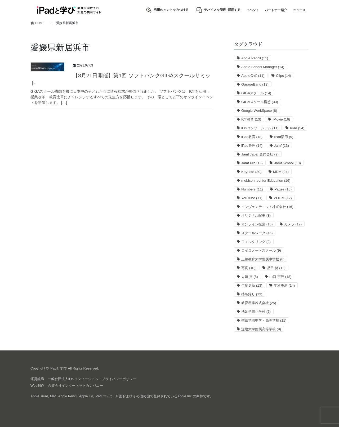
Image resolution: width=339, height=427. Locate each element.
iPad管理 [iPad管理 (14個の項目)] (251, 146)
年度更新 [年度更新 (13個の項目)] (251, 285)
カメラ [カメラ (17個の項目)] (293, 224)
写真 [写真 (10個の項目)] (248, 268)
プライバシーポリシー (119, 379)
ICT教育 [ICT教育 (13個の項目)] (251, 119)
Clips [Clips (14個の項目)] (283, 76)
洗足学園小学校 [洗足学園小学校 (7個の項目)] (256, 312)
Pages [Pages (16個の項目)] (283, 189)
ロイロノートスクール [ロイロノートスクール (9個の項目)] (261, 250)
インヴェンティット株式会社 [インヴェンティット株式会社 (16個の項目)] (267, 207)
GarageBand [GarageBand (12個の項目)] (255, 84)
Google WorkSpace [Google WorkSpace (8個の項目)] (259, 111)
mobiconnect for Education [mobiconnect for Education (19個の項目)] (265, 181)
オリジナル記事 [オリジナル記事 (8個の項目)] (256, 215)
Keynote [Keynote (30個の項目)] (251, 172)
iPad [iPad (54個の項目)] (297, 128)
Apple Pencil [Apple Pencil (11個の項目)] (254, 58)
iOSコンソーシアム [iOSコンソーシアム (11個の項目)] (260, 128)
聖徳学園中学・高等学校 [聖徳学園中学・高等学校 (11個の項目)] (263, 320)
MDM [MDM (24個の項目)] (281, 172)
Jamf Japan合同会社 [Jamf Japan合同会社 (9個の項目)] (260, 154)
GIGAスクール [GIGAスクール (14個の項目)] (256, 93)
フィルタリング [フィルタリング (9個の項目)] (256, 242)
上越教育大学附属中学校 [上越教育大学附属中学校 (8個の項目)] (262, 259)
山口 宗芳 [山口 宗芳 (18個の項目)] (280, 277)
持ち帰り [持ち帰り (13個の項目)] (251, 294)
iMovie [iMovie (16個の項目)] (281, 119)
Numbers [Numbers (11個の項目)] (252, 189)
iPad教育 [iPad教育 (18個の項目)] (251, 137)
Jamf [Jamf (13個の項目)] (281, 146)
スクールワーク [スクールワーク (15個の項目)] (257, 233)
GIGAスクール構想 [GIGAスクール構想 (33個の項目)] (259, 102)
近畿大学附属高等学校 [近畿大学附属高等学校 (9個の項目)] (261, 329)
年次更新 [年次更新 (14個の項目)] (284, 285)
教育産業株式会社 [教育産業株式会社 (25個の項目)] (258, 303)
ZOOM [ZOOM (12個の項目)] (283, 198)
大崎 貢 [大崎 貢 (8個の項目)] (249, 277)
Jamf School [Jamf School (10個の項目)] (287, 163)
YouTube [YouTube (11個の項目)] (251, 198)
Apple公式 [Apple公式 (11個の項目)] (253, 76)
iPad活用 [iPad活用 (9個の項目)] (283, 137)
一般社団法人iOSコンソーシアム (73, 379)
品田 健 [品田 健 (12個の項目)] (276, 268)
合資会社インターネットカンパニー (75, 386)
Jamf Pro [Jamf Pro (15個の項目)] (252, 163)
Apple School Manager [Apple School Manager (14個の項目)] (262, 67)
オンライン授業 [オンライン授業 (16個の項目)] (257, 224)
